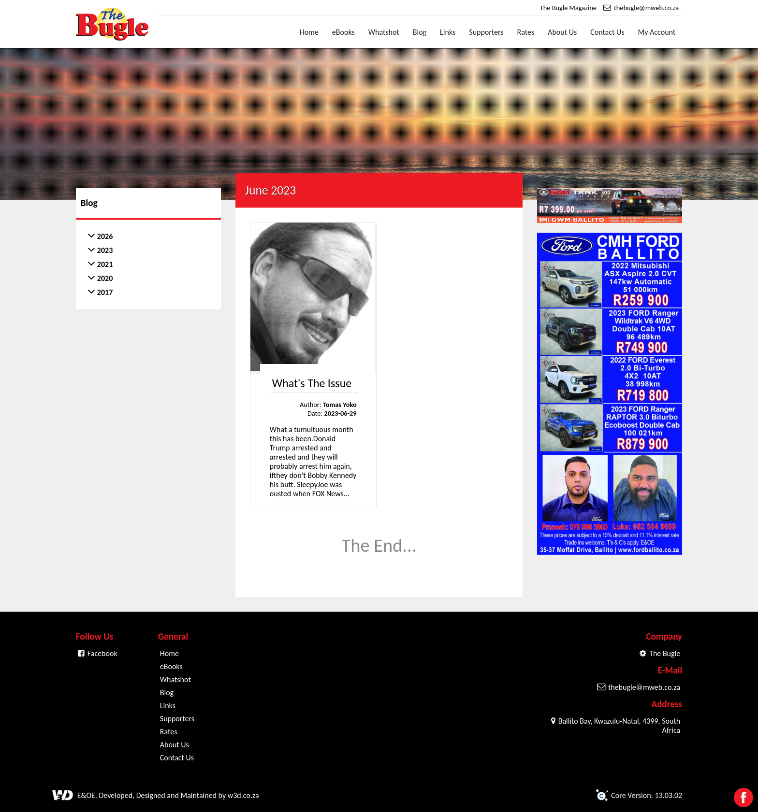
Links (447, 32)
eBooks (343, 32)
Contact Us (607, 32)
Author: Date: (328, 409)
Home (309, 32)
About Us (562, 32)
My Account (657, 32)
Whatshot (383, 32)
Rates (526, 32)
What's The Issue (311, 383)
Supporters (486, 32)
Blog (419, 32)
